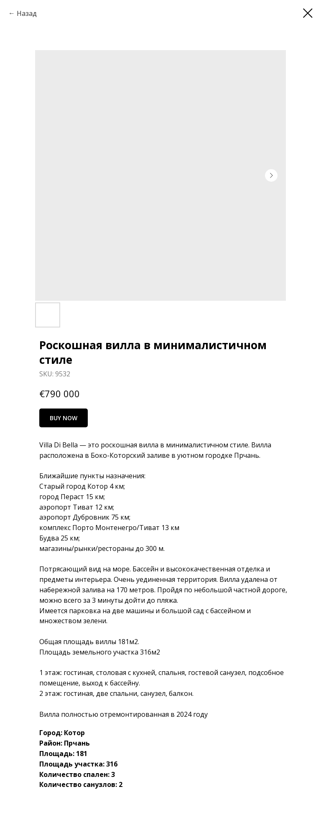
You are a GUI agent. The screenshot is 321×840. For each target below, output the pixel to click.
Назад (27, 13)
